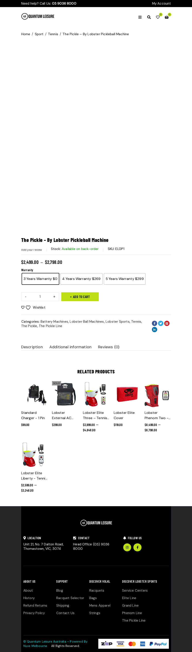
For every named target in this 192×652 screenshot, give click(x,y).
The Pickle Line (50, 326)
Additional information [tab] (70, 347)
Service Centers (135, 590)
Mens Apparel (99, 605)
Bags (93, 598)
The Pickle (29, 326)
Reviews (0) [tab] (108, 347)
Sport (39, 34)
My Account (161, 3)
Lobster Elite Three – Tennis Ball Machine (95, 418)
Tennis (53, 34)
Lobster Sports (118, 321)
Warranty (27, 270)
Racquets (96, 590)
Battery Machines (54, 321)
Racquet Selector (70, 598)
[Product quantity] (40, 297)
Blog (59, 590)
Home (25, 34)
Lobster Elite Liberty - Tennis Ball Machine (34, 478)
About (28, 590)
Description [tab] (32, 347)
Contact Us (65, 613)
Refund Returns (35, 605)
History (29, 598)
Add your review (31, 250)
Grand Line (130, 605)
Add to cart (81, 297)
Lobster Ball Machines (87, 321)
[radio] (40, 278)
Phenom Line (132, 613)
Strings (94, 613)
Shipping (62, 605)
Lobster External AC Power (61, 418)
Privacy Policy (34, 613)
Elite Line (129, 598)
